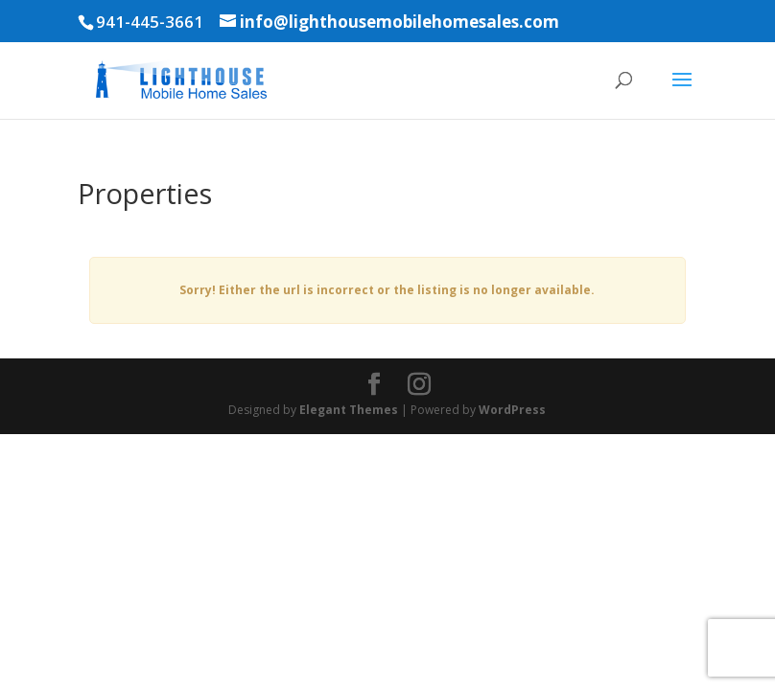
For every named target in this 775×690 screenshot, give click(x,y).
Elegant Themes (348, 410)
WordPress (512, 410)
